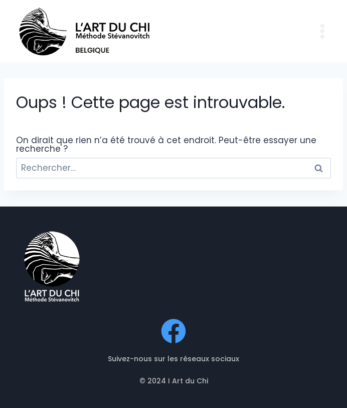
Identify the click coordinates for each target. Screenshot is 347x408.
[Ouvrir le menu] (322, 31)
